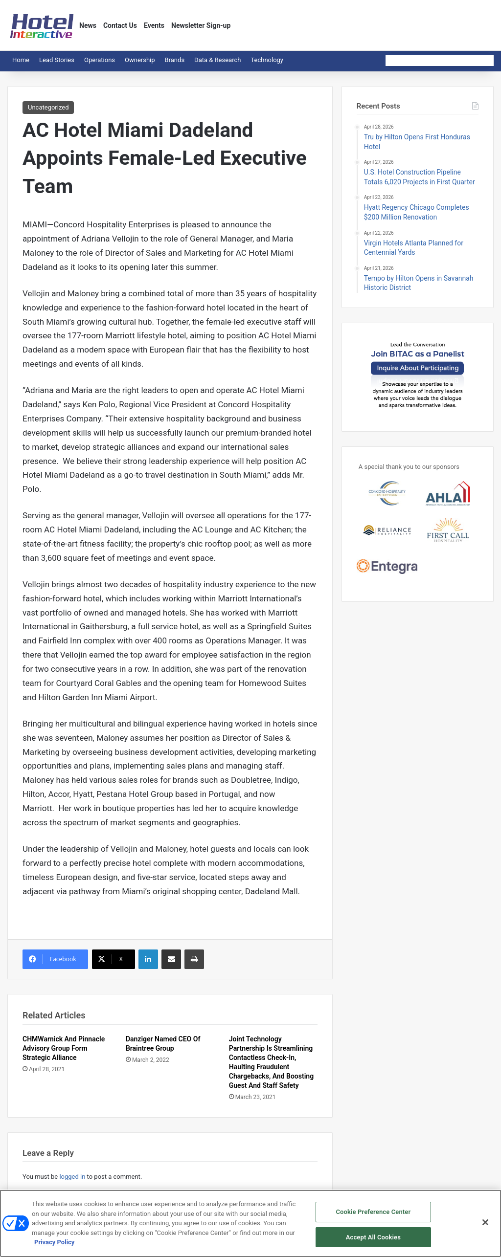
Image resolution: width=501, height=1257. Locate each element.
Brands (175, 60)
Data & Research (217, 60)
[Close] (485, 1225)
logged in (72, 1176)
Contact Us (120, 25)
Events (154, 25)
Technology (266, 60)
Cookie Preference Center (373, 1215)
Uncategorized (48, 107)
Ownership (140, 60)
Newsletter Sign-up (200, 25)
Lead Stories (56, 60)
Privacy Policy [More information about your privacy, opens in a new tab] (54, 1245)
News (87, 25)
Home (20, 60)
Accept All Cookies (373, 1240)
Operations (99, 60)
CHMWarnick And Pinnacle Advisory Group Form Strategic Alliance (64, 1048)
